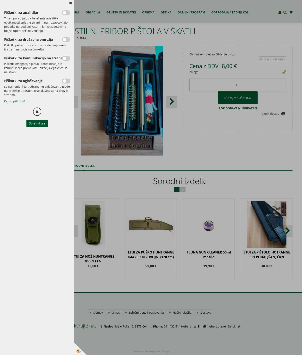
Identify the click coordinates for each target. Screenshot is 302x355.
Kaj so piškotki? (14, 101)
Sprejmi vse (37, 123)
